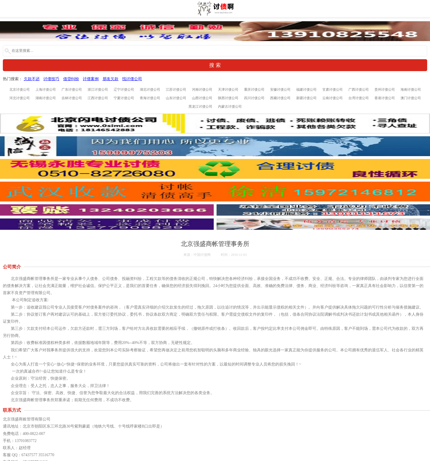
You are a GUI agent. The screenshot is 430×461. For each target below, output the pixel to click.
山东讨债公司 (176, 98)
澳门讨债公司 (411, 98)
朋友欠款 (110, 79)
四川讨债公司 (254, 98)
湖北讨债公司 (150, 90)
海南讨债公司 (411, 90)
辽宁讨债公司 (124, 90)
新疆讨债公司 (306, 98)
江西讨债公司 (98, 98)
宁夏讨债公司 (124, 98)
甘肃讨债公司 (332, 90)
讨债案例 (91, 79)
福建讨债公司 (306, 90)
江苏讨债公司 (176, 90)
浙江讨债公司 (98, 90)
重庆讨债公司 (254, 90)
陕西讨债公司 (228, 98)
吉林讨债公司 (72, 98)
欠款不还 (32, 79)
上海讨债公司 (45, 90)
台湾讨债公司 (358, 98)
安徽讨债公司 (280, 90)
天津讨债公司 (228, 90)
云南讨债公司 (332, 98)
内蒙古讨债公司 (230, 107)
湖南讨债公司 (45, 98)
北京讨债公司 (19, 90)
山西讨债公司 (202, 98)
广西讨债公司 (358, 90)
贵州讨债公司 (384, 90)
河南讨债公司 (202, 90)
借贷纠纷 (71, 79)
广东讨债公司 (72, 90)
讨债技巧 (51, 79)
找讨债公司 (132, 79)
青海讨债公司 (150, 98)
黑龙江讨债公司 (200, 107)
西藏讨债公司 (280, 98)
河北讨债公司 (19, 98)
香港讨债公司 (384, 98)
